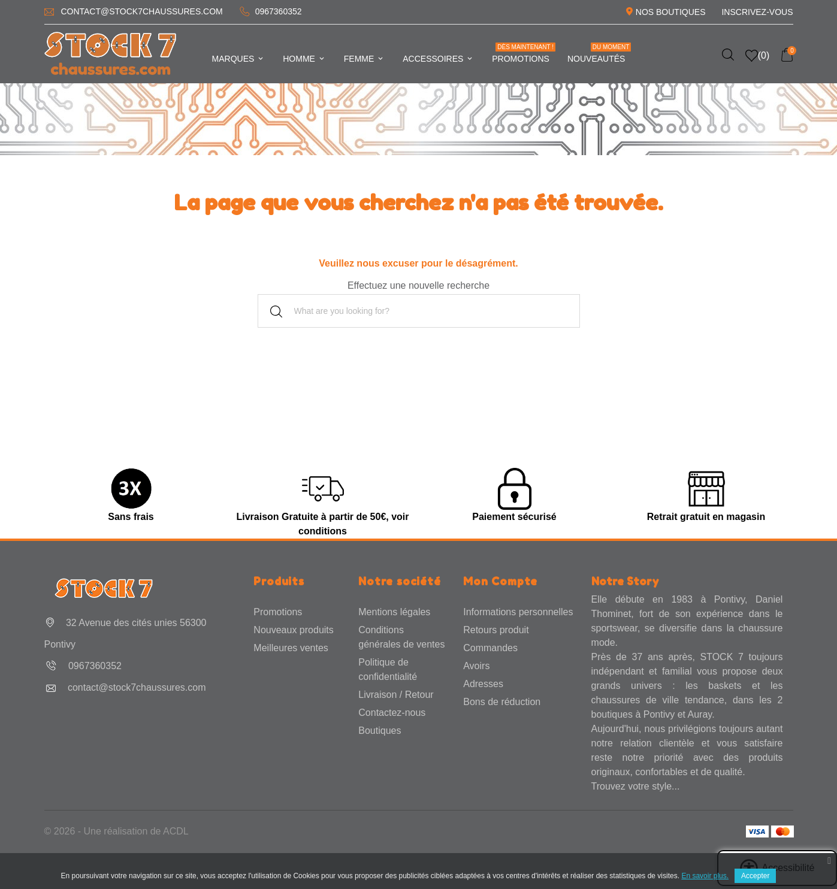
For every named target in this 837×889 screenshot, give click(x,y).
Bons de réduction (501, 702)
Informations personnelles (518, 612)
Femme (364, 59)
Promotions (523, 53)
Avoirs (476, 666)
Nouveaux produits (293, 630)
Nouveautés (599, 53)
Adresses (483, 684)
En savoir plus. (705, 876)
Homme (304, 59)
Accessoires (438, 59)
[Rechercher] (418, 311)
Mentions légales (394, 612)
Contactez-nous (391, 712)
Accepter (755, 876)
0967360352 (278, 11)
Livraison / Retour (395, 695)
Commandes (490, 648)
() (757, 56)
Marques (238, 59)
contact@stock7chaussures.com (141, 11)
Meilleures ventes (290, 648)
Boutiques (379, 730)
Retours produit (495, 630)
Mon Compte (500, 581)
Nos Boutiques (671, 12)
